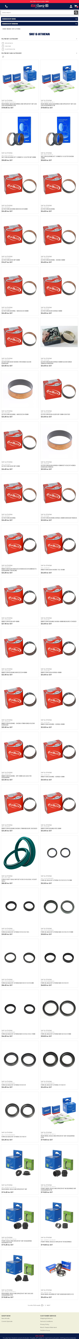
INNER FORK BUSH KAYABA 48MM (51, 672)
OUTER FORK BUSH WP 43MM (11, 466)
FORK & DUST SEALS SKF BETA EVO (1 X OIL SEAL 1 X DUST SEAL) (19, 880)
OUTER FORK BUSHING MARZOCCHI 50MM (15, 209)
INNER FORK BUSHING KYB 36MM (51, 828)
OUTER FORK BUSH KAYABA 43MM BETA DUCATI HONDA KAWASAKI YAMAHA (58, 466)
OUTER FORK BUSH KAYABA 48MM (51, 311)
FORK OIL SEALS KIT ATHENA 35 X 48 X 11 (14, 1137)
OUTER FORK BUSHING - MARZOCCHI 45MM (15, 414)
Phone (6, 6)
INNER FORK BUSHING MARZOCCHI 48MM (14, 672)
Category (13, 39)
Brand (9, 29)
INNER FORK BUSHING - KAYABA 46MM (53, 724)
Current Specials (7, 1321)
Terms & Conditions (46, 1321)
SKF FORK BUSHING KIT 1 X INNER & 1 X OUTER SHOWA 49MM (57, 157)
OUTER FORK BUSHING (48, 209)
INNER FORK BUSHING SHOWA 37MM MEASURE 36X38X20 (19, 828)
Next (48, 1305)
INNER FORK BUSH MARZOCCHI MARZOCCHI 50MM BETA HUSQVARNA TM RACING (19, 569)
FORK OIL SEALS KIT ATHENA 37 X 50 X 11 (53, 1085)
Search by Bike (9, 19)
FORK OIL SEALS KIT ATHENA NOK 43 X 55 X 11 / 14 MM (57, 932)
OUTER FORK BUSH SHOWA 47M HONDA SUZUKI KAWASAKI (16, 362)
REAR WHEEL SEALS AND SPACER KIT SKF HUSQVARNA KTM (58, 1136)
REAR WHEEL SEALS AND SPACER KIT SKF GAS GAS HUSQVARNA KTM (17, 1294)
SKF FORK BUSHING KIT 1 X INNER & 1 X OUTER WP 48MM (19, 157)
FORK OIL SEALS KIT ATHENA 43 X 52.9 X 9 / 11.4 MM (56, 880)
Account (71, 6)
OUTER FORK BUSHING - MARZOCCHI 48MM (15, 311)
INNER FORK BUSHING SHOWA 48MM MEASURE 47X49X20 (58, 621)
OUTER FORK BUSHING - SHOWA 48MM (53, 260)
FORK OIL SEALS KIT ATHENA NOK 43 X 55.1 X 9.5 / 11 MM (18, 1034)
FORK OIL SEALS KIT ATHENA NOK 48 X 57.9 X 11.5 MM (18, 983)
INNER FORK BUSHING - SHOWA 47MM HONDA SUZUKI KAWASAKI (18, 724)
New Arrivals (5, 1318)
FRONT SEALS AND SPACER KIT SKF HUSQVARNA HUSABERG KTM (17, 1241)
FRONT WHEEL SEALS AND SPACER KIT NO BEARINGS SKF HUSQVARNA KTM (58, 1189)
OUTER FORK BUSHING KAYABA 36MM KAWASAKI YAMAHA (59, 518)
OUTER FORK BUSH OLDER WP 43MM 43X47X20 (55, 414)
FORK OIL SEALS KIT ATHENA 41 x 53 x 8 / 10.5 (15, 932)
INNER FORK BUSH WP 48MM (10, 621)
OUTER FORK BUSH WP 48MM (11, 260)
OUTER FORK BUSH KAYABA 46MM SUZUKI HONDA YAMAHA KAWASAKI (56, 362)
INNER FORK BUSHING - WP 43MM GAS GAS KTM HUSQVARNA (16, 777)
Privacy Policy (44, 1324)
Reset (40, 57)
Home (4, 29)
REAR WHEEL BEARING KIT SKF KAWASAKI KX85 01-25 (57, 1294)
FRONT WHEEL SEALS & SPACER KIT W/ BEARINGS (56, 1242)
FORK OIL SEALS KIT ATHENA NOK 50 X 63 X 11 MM (56, 1034)
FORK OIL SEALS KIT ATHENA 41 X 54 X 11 (14, 1085)
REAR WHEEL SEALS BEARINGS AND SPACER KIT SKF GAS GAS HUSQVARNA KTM (19, 104)
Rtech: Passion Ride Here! (48, 1327)
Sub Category (15, 53)
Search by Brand (10, 24)
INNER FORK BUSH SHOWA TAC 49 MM (53, 570)
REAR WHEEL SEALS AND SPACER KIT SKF (14, 1189)
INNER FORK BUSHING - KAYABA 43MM (52, 777)
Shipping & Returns (46, 1318)
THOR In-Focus (45, 1330)
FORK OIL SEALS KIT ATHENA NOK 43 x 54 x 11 (54, 983)
